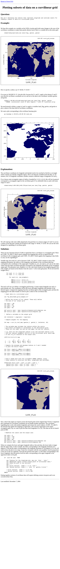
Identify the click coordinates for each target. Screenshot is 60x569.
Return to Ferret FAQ (7, 1)
